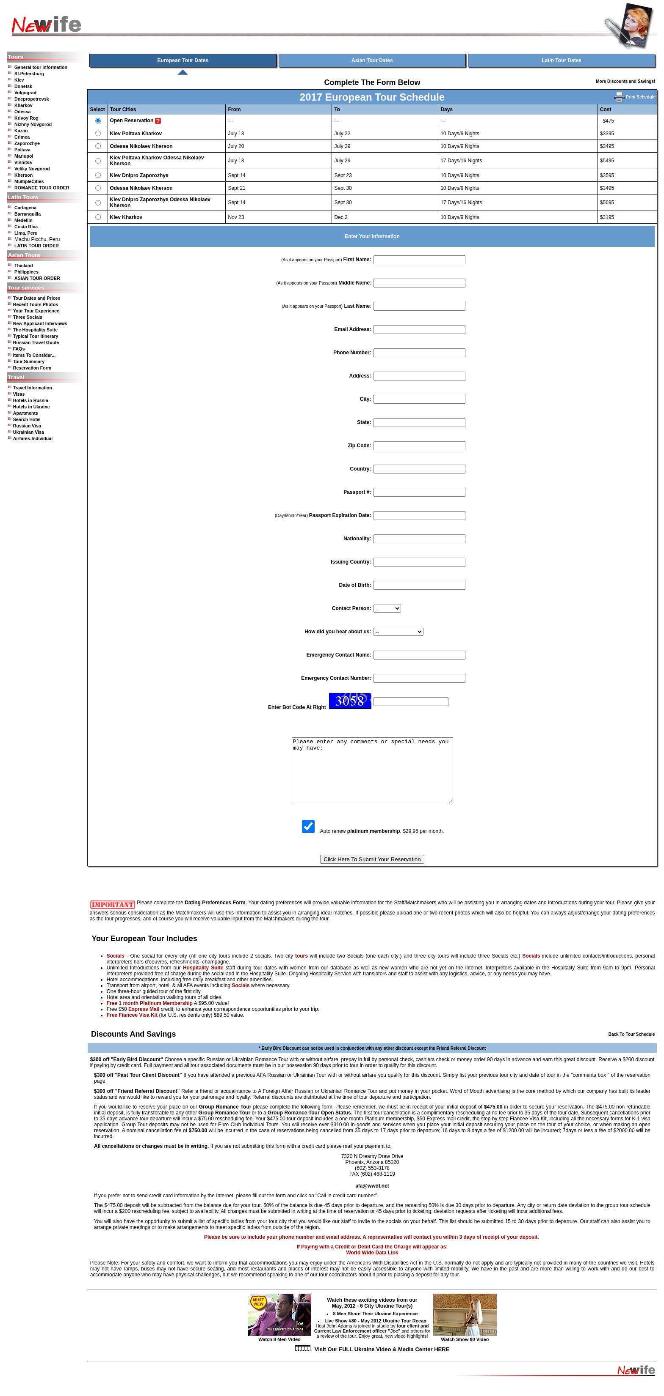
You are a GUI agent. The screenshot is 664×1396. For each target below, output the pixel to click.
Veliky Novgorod (32, 168)
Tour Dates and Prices (37, 298)
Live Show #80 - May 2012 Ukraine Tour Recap (375, 1333)
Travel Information (32, 387)
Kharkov (23, 105)
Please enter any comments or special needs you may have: (372, 776)
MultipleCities (29, 181)
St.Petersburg (29, 73)
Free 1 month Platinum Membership (150, 1016)
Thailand (23, 265)
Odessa (22, 111)
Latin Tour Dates (561, 60)
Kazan (21, 130)
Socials (116, 969)
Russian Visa (27, 425)
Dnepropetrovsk (31, 98)
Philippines (26, 271)
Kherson (23, 175)
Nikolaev (140, 146)
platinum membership (373, 844)
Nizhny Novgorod (33, 124)
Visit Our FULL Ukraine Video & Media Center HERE (382, 1362)
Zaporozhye (27, 143)
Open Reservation (132, 120)
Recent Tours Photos (35, 304)
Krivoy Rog (26, 117)
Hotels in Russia (30, 400)
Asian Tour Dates (372, 60)
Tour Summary (28, 361)
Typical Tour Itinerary (35, 336)
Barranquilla (27, 213)
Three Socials (27, 317)
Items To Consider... (34, 355)
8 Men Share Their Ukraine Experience (375, 1326)
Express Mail (143, 1022)
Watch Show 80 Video (465, 1349)
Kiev (19, 79)
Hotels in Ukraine (31, 406)
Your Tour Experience (36, 310)
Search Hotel (27, 419)
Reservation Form (32, 367)
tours (301, 969)
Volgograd (25, 92)
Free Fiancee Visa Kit (132, 1028)
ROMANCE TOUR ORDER (41, 187)
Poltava (22, 149)
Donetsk (23, 86)
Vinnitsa (23, 162)
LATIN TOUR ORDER (36, 245)
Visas (19, 394)
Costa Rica (26, 226)
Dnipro (130, 175)
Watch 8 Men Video (279, 1349)
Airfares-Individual (33, 438)
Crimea (22, 137)
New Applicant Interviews (40, 323)
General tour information (40, 67)
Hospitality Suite (203, 980)
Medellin (23, 220)
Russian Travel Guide (36, 342)
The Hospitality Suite (35, 329)
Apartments (25, 413)
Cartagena (25, 207)
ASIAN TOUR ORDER (37, 278)
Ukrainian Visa (28, 432)
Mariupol (23, 156)
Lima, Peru (25, 232)
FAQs (19, 348)
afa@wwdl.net (372, 1199)
